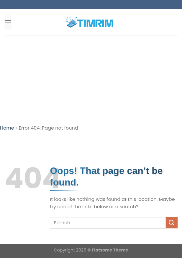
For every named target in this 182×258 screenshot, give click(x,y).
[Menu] (8, 22)
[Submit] (172, 222)
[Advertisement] (91, 79)
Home (7, 128)
